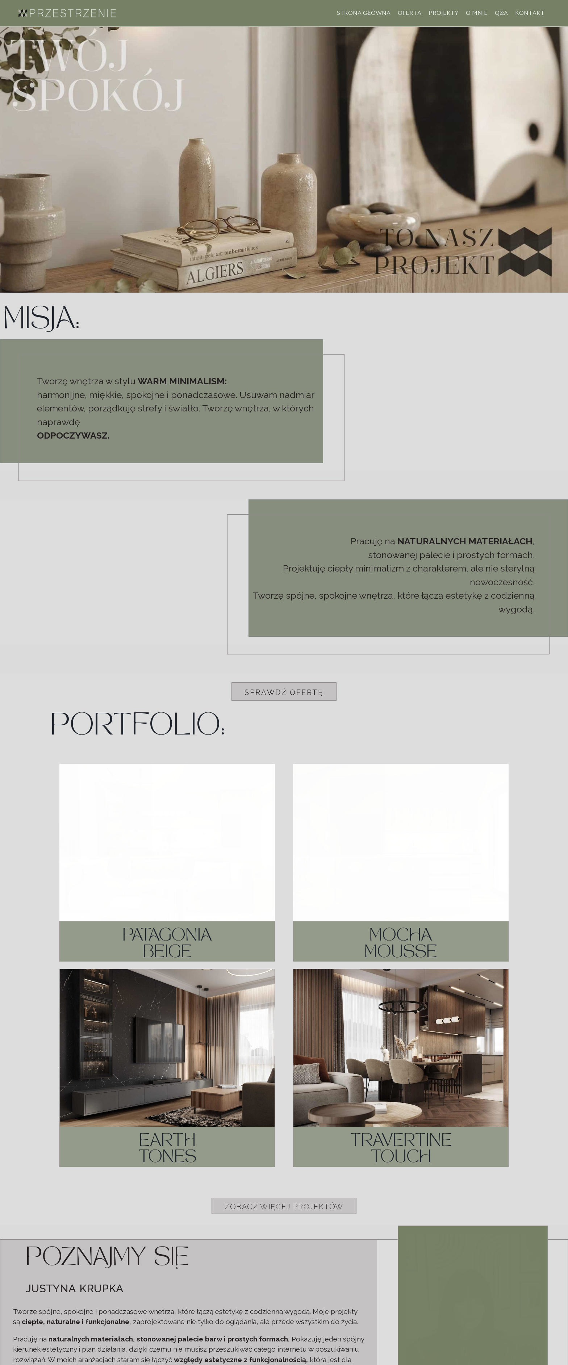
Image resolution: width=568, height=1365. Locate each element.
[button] (283, 691)
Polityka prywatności (284, 1355)
